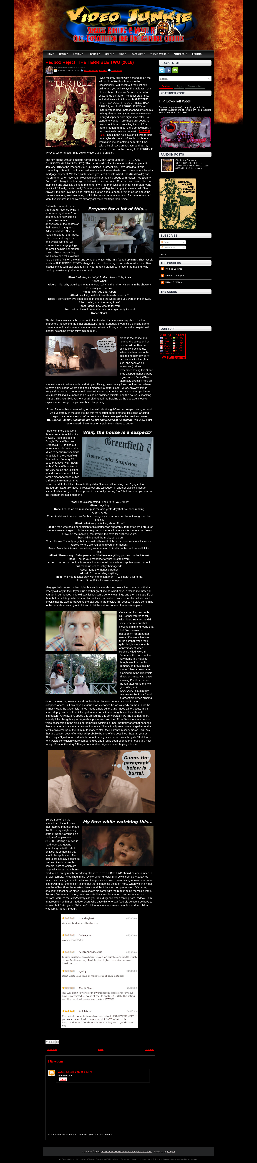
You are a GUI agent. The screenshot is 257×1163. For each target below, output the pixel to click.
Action (79, 53)
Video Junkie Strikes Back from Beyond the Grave (126, 1151)
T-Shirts (197, 54)
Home (50, 54)
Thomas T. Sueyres (175, 275)
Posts (165, 242)
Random (166, 86)
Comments (168, 247)
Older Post (149, 1049)
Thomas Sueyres (173, 268)
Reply (63, 1079)
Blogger (171, 1151)
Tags (179, 86)
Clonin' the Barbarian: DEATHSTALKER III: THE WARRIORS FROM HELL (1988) (192, 163)
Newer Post (52, 1049)
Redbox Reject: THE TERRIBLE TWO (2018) (90, 62)
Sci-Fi (110, 53)
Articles (181, 53)
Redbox (103, 70)
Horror (96, 53)
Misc (124, 53)
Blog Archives (195, 86)
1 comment (116, 70)
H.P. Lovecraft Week (175, 101)
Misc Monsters (91, 70)
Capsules (140, 53)
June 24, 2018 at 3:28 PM (79, 1072)
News (64, 53)
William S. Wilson (76, 67)
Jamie (61, 1072)
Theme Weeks (160, 53)
